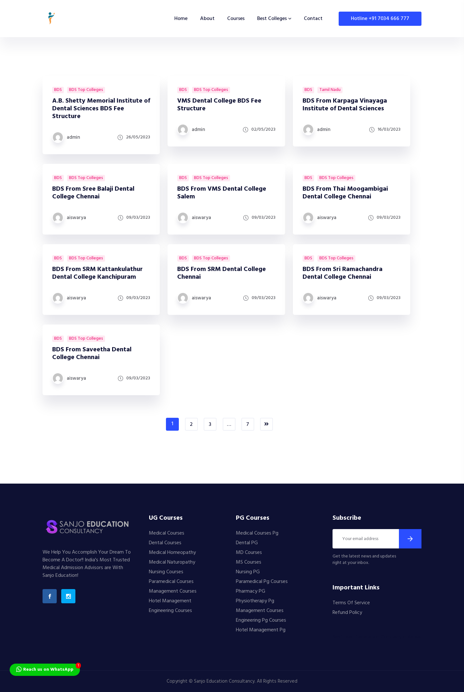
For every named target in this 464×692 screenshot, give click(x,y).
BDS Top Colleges (86, 90)
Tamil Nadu (330, 90)
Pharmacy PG (250, 591)
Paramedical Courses (171, 581)
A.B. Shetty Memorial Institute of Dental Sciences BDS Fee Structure (101, 109)
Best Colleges (272, 19)
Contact (313, 19)
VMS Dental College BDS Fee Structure (219, 105)
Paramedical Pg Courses (262, 581)
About (207, 19)
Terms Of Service (351, 603)
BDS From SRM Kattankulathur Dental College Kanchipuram (97, 273)
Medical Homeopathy (172, 552)
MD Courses (249, 552)
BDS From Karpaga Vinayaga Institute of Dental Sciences (345, 105)
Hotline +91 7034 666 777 (380, 19)
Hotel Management (170, 601)
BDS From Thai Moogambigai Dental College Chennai (345, 193)
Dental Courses (165, 543)
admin (73, 137)
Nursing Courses (166, 572)
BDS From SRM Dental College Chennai (221, 273)
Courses (236, 19)
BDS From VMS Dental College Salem (221, 193)
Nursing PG (248, 572)
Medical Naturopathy (172, 562)
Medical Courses (166, 533)
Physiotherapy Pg (255, 601)
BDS (58, 90)
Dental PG (247, 543)
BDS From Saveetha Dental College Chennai (91, 354)
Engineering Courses (170, 611)
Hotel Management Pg (260, 630)
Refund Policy (347, 612)
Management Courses (173, 591)
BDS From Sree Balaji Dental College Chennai (93, 193)
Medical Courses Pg (257, 533)
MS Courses (248, 562)
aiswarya (76, 218)
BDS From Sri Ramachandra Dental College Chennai (342, 273)
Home (181, 19)
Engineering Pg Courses (261, 620)
